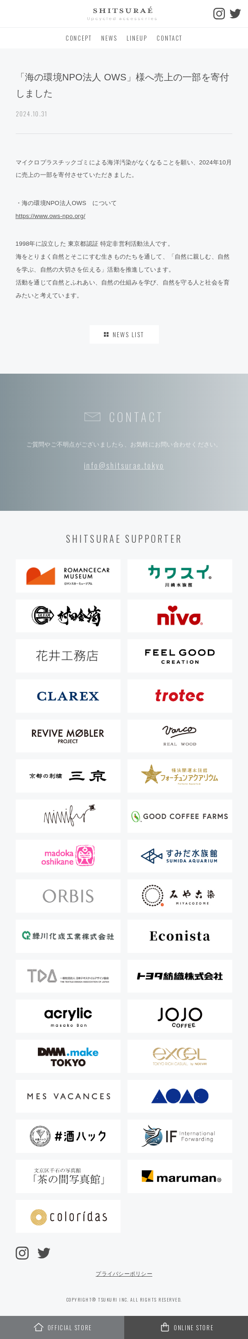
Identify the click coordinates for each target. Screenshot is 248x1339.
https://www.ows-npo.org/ (50, 215)
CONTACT (170, 37)
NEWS (109, 37)
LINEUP (137, 37)
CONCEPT (79, 37)
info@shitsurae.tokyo (124, 466)
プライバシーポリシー (124, 1274)
